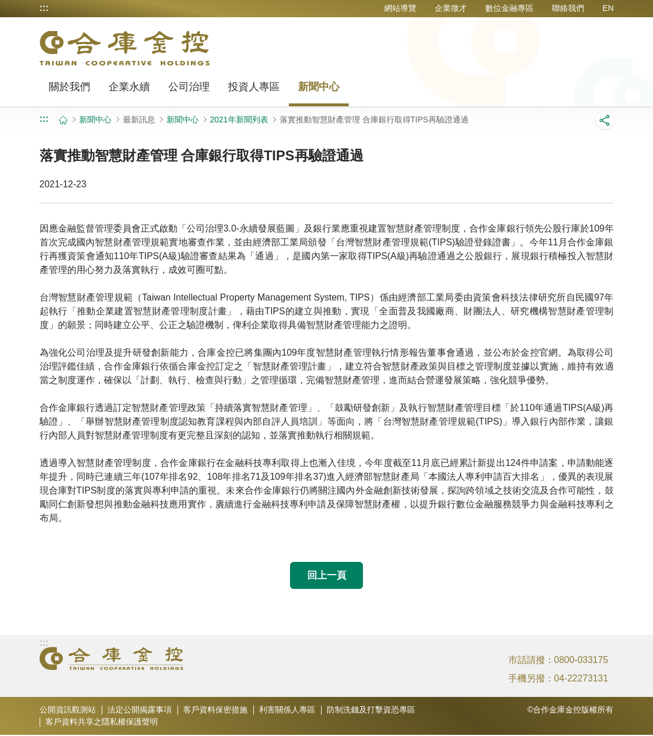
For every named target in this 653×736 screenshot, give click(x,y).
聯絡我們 (568, 8)
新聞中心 (318, 87)
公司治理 (189, 87)
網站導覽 (400, 8)
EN (607, 8)
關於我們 (69, 87)
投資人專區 (254, 87)
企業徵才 (451, 8)
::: (44, 8)
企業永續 (129, 87)
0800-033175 (581, 661)
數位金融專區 (509, 8)
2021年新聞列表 (239, 119)
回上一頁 (326, 575)
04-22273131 (581, 679)
